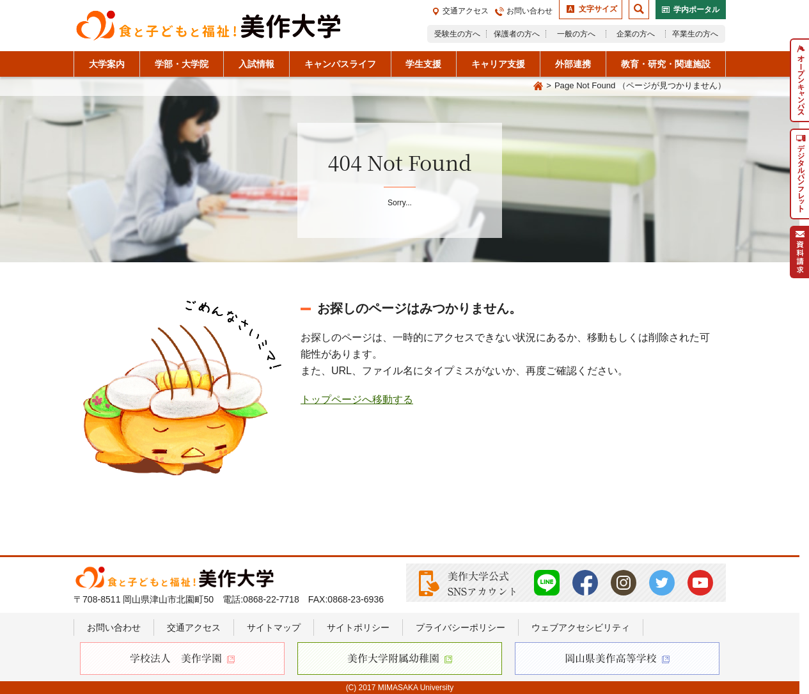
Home (538, 86)
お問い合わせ (530, 10)
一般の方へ (576, 33)
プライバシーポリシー (460, 627)
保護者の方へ (517, 33)
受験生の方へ (457, 33)
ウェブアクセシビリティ (580, 627)
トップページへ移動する (357, 399)
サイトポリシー (358, 627)
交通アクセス (466, 10)
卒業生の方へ (695, 33)
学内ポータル (696, 9)
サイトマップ (274, 627)
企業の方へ (636, 33)
